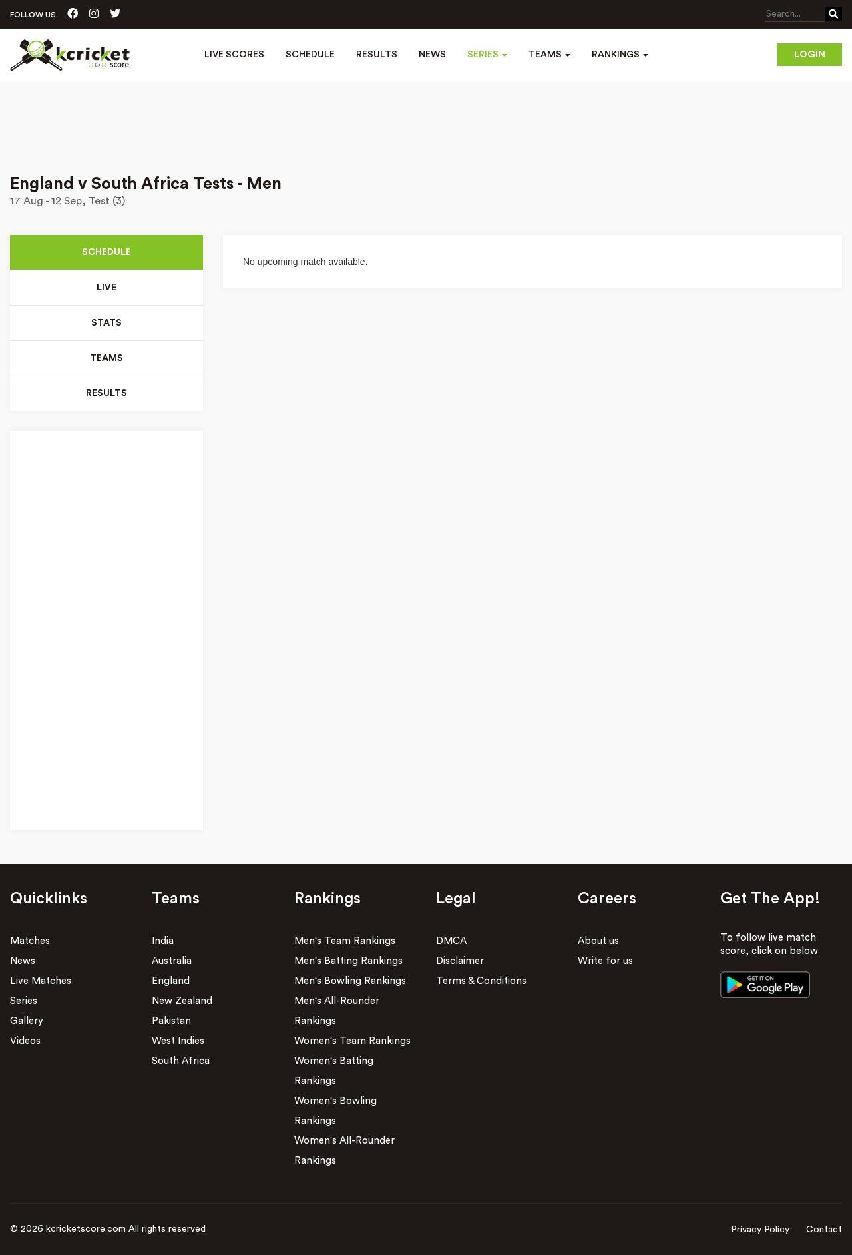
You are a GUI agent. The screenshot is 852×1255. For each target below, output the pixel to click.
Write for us (605, 961)
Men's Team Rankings (344, 941)
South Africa (181, 1061)
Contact (824, 1229)
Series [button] (487, 54)
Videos (25, 1041)
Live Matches (40, 981)
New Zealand (182, 1001)
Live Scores (234, 54)
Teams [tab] (106, 358)
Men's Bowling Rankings (350, 981)
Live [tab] (106, 287)
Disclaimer (460, 961)
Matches (30, 941)
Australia (172, 961)
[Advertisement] (426, 118)
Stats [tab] (106, 323)
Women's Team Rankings (352, 1041)
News (432, 54)
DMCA (451, 941)
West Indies (178, 1041)
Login (809, 54)
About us (598, 941)
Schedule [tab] (106, 252)
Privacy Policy (760, 1229)
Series (23, 1001)
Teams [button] (549, 54)
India (163, 941)
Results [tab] (106, 393)
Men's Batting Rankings (348, 961)
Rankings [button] (620, 54)
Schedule (310, 54)
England (171, 981)
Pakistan (171, 1021)
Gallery (26, 1021)
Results (376, 54)
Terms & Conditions (481, 981)
